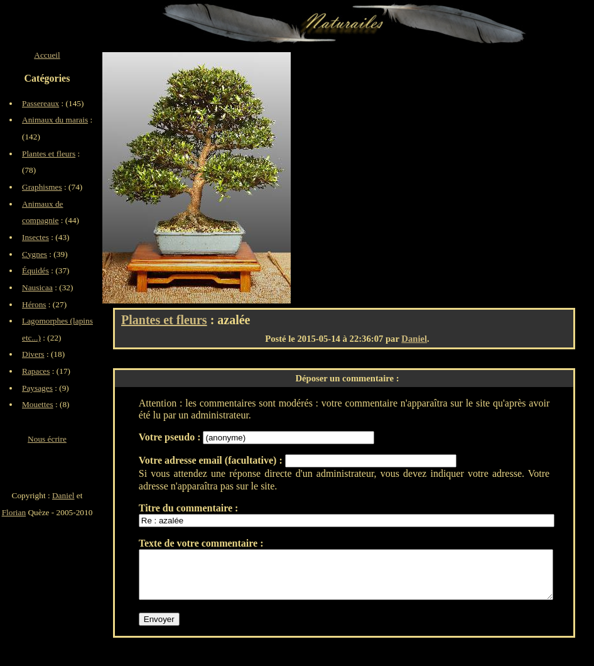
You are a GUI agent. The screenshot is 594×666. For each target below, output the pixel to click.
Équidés (35, 270)
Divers (33, 354)
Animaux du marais (55, 119)
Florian (14, 512)
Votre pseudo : (171, 437)
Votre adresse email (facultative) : (212, 460)
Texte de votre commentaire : (201, 543)
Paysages (37, 388)
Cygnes (34, 254)
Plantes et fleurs (164, 320)
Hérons (34, 304)
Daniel (414, 339)
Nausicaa (37, 287)
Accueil (47, 55)
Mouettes (37, 404)
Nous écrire (47, 439)
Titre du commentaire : (189, 508)
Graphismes (42, 187)
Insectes (35, 237)
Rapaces (36, 371)
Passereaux (40, 103)
